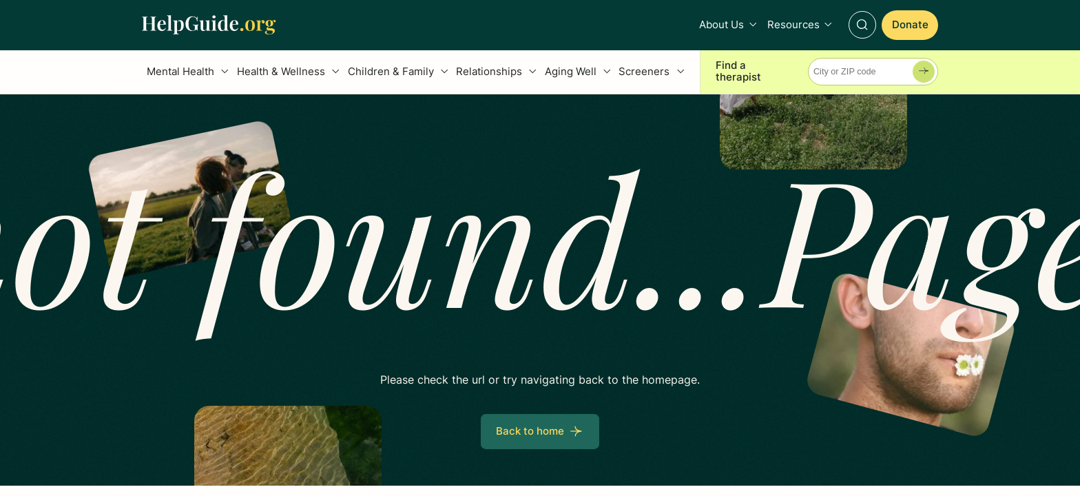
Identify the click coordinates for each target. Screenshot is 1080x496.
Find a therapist (738, 71)
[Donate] (910, 25)
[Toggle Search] (862, 25)
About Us (721, 25)
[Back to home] (540, 431)
